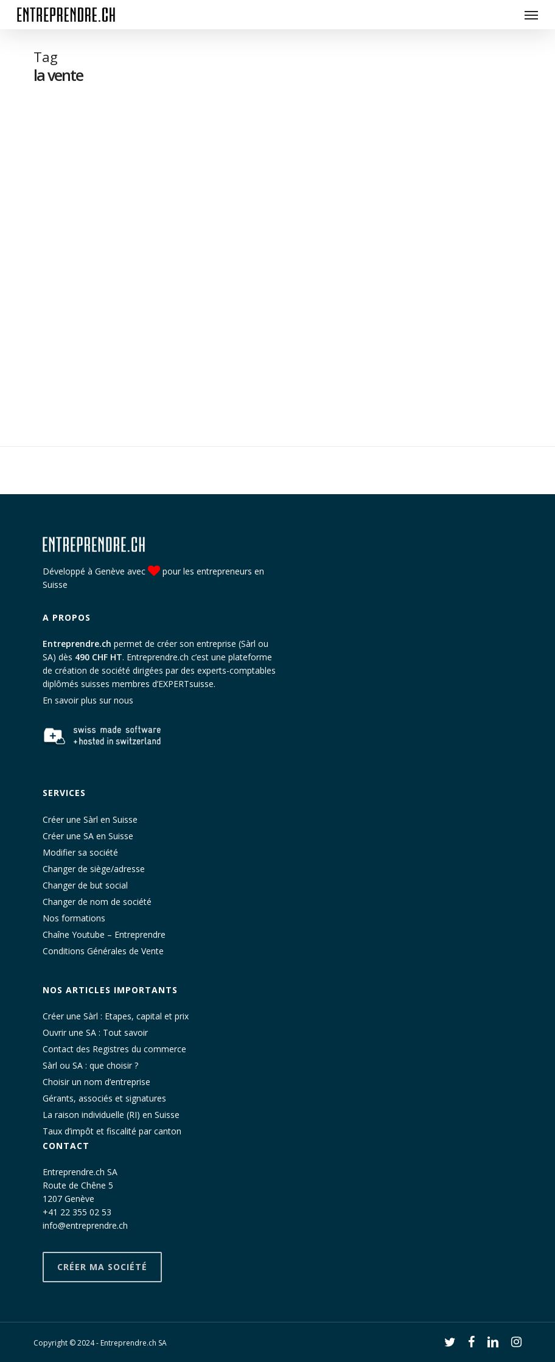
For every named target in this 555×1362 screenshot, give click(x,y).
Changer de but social (85, 885)
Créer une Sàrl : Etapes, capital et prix (116, 1016)
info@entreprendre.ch (85, 1225)
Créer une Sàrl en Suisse (90, 819)
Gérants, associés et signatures (104, 1098)
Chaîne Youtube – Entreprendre (104, 934)
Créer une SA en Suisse (88, 836)
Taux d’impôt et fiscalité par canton (112, 1131)
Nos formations (74, 918)
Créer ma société (102, 1267)
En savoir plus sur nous (88, 700)
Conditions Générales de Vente (103, 951)
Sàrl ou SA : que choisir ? (90, 1065)
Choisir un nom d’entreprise (96, 1082)
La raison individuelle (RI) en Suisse (111, 1114)
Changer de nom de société (97, 901)
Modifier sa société (80, 852)
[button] (531, 15)
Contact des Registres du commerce (114, 1049)
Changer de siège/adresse (94, 869)
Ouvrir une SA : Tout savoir (95, 1032)
